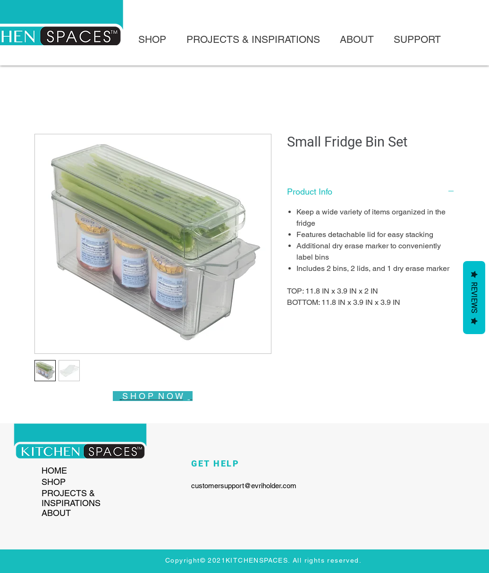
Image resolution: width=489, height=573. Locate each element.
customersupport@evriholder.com (243, 486)
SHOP (54, 482)
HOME (54, 470)
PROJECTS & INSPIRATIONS (71, 498)
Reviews (474, 297)
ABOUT (56, 513)
